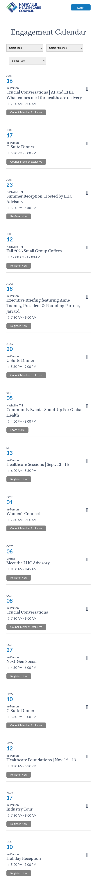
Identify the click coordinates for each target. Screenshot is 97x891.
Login (80, 7)
